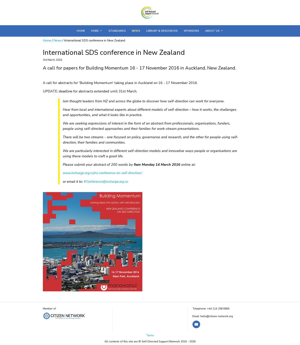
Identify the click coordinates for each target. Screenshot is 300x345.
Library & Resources (162, 31)
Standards (117, 31)
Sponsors (191, 31)
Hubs (96, 31)
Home (81, 31)
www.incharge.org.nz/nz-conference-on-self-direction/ (103, 173)
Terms (150, 335)
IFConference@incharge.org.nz (106, 181)
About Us (214, 31)
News (136, 31)
